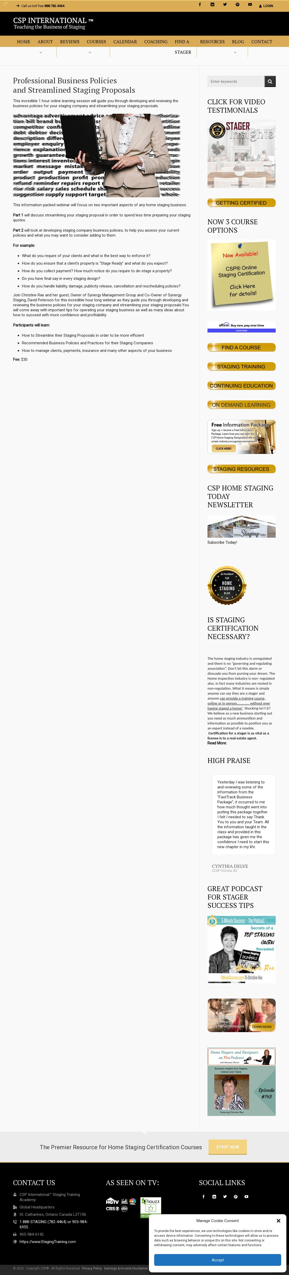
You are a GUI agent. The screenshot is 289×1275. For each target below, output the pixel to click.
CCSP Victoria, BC (225, 871)
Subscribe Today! (241, 530)
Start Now (227, 1147)
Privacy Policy (92, 1268)
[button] (278, 1220)
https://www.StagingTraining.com (48, 1241)
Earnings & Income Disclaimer (126, 1268)
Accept (218, 1260)
